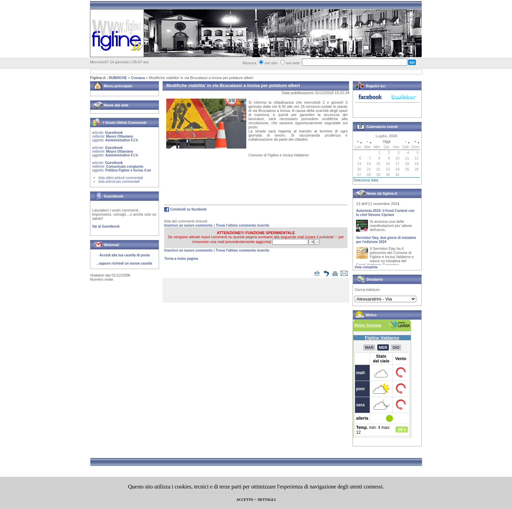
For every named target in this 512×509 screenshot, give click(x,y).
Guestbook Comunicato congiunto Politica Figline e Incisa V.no (121, 166)
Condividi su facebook (188, 209)
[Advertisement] (258, 291)
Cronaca (138, 78)
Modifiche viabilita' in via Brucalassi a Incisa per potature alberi (201, 78)
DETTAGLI (267, 499)
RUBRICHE (118, 78)
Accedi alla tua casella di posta (125, 255)
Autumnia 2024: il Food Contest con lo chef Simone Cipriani (385, 214)
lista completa (366, 267)
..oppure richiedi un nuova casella (124, 263)
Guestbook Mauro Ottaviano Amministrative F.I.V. (115, 136)
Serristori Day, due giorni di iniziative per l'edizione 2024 (386, 241)
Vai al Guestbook (106, 226)
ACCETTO (244, 499)
